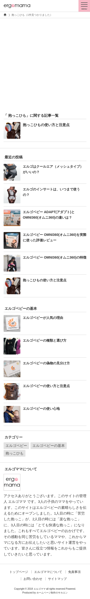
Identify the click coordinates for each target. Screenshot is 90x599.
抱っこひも (15, 453)
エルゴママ (40, 589)
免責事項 (74, 572)
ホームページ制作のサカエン (52, 592)
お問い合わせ (33, 579)
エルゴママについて (48, 572)
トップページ (18, 572)
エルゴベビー (16, 446)
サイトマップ (57, 579)
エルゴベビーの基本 (48, 446)
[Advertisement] (45, 65)
